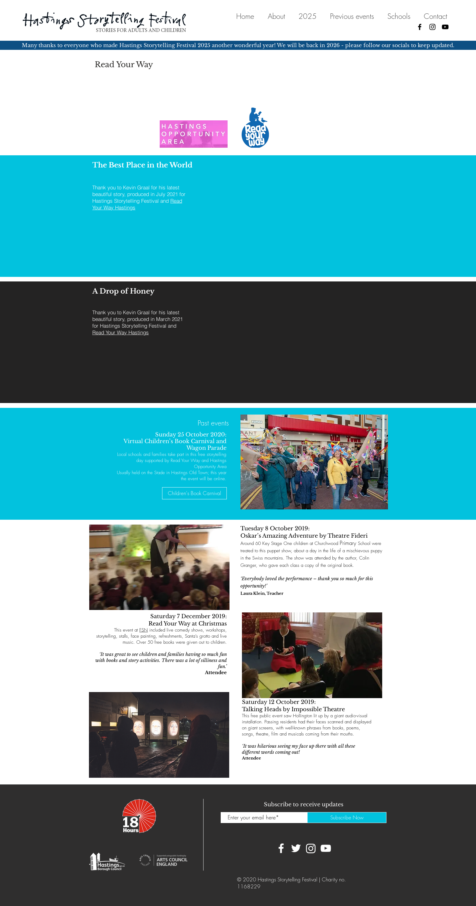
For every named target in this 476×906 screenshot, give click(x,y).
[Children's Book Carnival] (194, 493)
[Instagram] (432, 27)
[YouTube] (445, 27)
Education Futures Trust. (127, 86)
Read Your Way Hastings (120, 332)
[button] (398, 16)
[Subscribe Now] (346, 817)
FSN (143, 630)
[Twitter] (296, 848)
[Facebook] (420, 27)
